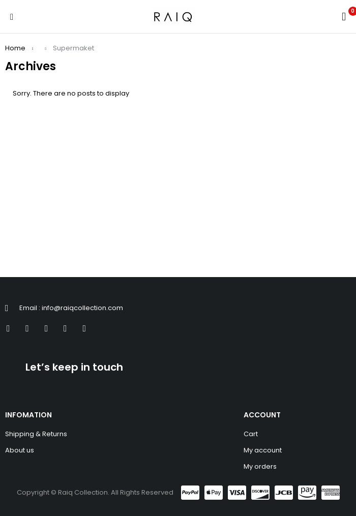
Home (15, 48)
